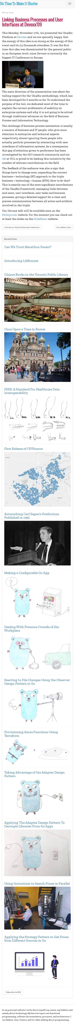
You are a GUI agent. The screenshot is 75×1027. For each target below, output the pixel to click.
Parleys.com (9, 214)
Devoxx (22, 37)
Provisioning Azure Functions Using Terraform (31, 734)
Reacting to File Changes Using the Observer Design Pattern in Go (37, 681)
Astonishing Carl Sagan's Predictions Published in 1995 (31, 515)
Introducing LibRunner (21, 261)
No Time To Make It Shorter (19, 4)
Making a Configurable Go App (26, 573)
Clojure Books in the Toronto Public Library (36, 274)
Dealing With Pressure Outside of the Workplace (31, 628)
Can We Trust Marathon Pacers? (27, 247)
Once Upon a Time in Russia (24, 329)
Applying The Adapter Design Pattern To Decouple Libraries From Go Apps (34, 824)
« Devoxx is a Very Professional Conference (22, 227)
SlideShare (40, 219)
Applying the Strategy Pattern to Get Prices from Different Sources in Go (36, 938)
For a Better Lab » (64, 227)
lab (4, 158)
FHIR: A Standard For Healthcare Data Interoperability (32, 391)
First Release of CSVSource (23, 448)
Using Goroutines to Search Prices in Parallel (37, 883)
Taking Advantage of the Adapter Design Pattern (34, 774)
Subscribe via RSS (13, 992)
